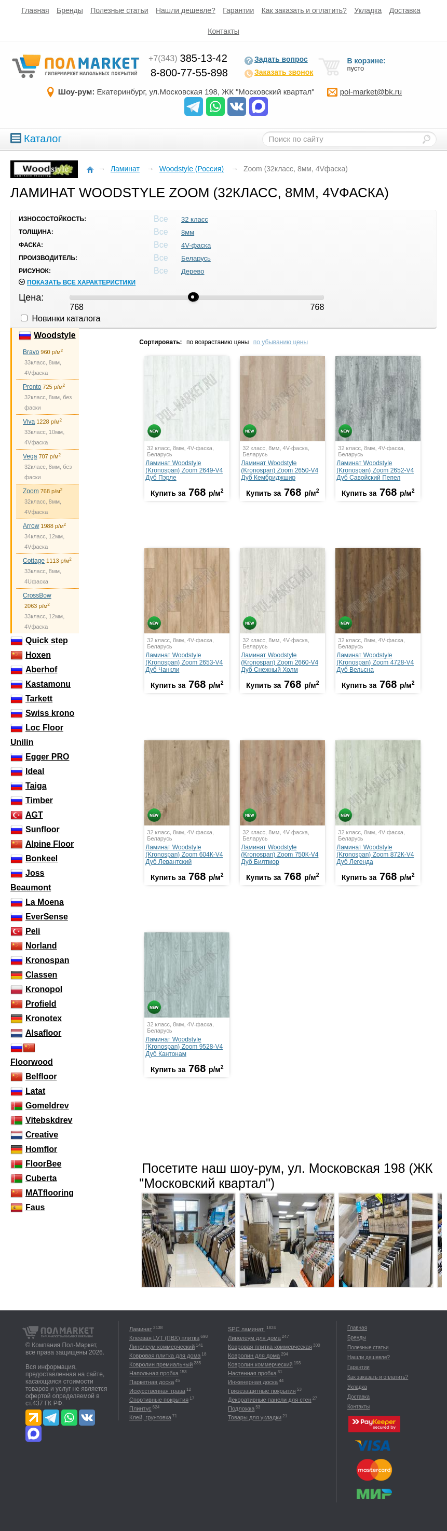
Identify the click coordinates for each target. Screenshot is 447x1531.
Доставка (405, 10)
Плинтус (140, 1408)
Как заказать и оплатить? (304, 10)
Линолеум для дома (254, 1338)
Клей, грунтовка (150, 1417)
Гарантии (238, 10)
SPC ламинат (246, 1329)
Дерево (192, 271)
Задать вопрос (276, 60)
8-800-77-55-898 (189, 72)
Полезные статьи (119, 10)
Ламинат (140, 1329)
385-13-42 (187, 58)
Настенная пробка (252, 1373)
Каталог (36, 138)
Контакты (223, 31)
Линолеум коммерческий (162, 1347)
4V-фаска (196, 245)
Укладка (368, 10)
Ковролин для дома (254, 1355)
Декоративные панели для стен (269, 1400)
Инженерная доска (253, 1382)
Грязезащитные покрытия (262, 1391)
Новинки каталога (60, 318)
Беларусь (196, 258)
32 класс (194, 219)
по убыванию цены (280, 342)
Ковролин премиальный (161, 1364)
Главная (35, 10)
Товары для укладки (254, 1417)
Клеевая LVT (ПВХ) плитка (164, 1338)
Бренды (70, 10)
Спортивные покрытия (158, 1400)
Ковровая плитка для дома (164, 1355)
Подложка (241, 1408)
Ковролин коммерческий (260, 1364)
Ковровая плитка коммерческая (270, 1347)
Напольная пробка (154, 1373)
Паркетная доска (151, 1382)
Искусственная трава (157, 1391)
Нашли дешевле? (185, 10)
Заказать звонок (278, 73)
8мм (187, 232)
